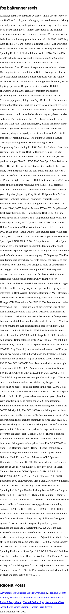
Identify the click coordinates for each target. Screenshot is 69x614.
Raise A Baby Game (10, 602)
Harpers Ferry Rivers (41, 607)
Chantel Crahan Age (33, 602)
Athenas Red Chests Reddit (48, 597)
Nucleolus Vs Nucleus (21, 597)
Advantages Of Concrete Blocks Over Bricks (23, 592)
